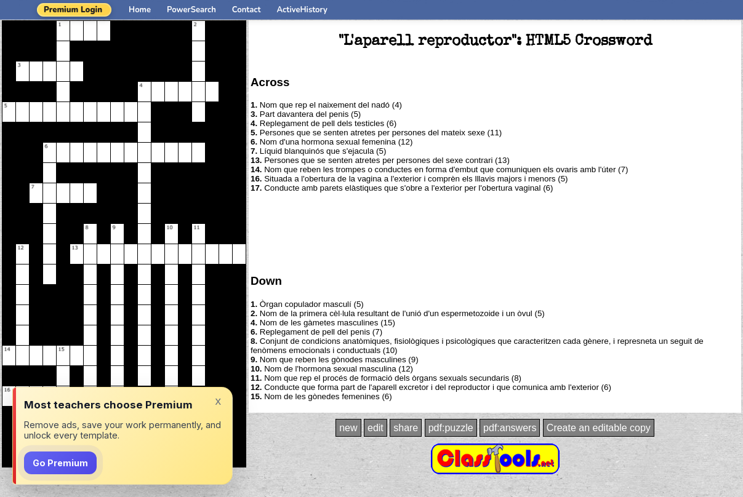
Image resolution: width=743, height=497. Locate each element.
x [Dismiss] (218, 400)
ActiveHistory (302, 9)
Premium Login (73, 9)
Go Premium (60, 463)
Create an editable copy (599, 428)
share (405, 428)
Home (140, 9)
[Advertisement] (495, 232)
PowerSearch (191, 9)
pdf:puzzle (450, 428)
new (348, 428)
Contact (246, 9)
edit (375, 428)
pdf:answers (509, 428)
